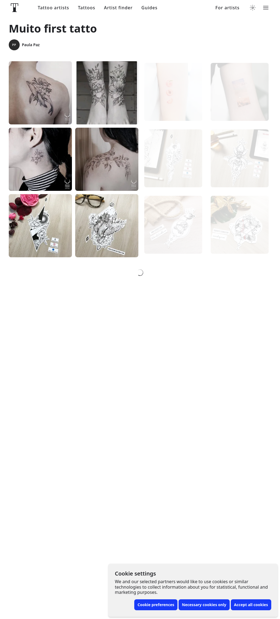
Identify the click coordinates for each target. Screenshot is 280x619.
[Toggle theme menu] (252, 7)
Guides (149, 8)
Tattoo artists (53, 8)
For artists (227, 8)
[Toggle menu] (265, 7)
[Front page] (14, 7)
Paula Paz (24, 44)
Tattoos (86, 8)
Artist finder (118, 8)
